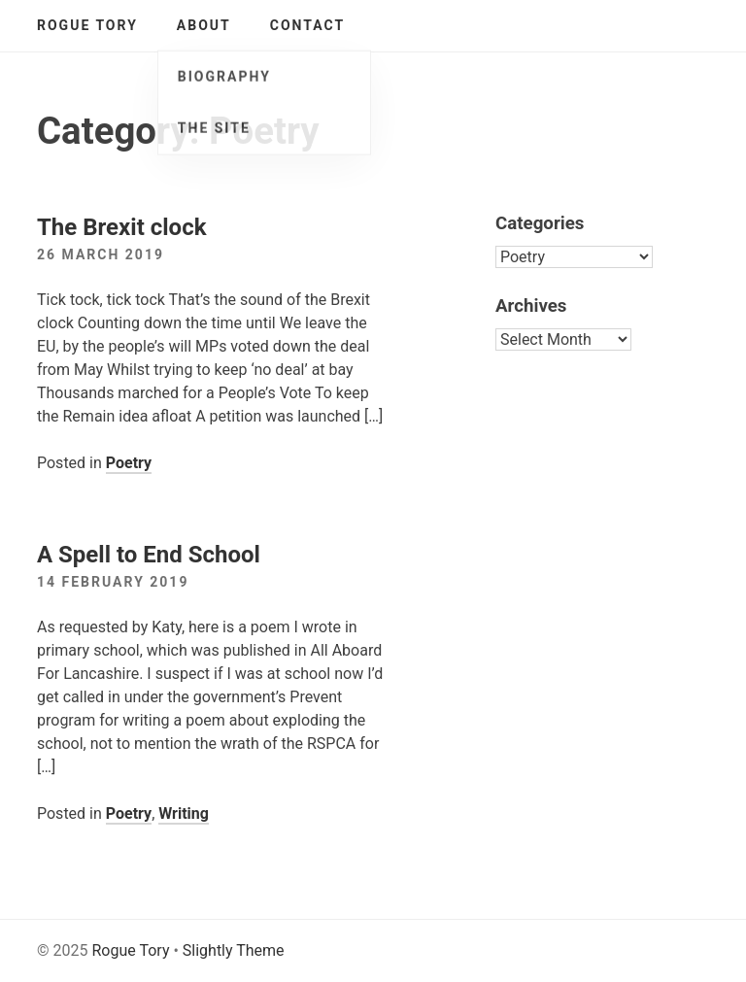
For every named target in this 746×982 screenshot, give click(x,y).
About (204, 25)
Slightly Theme (234, 950)
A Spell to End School (148, 554)
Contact (307, 25)
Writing (183, 813)
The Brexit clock (121, 227)
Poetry (129, 463)
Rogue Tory (87, 25)
